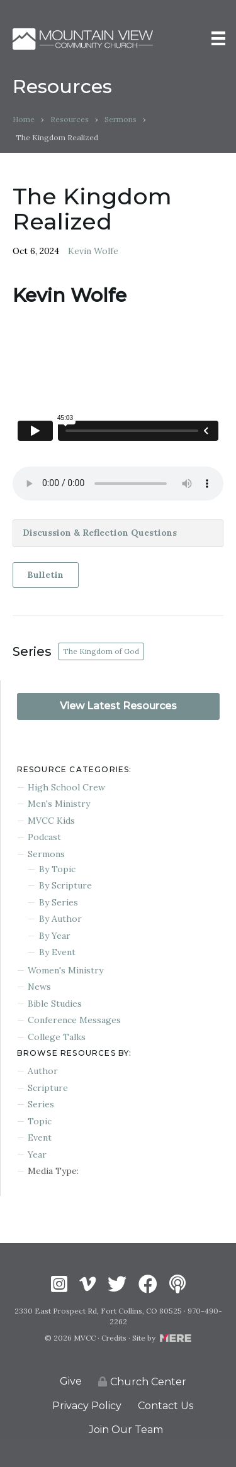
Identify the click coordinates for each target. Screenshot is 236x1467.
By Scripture (65, 885)
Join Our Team (126, 1430)
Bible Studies (55, 1003)
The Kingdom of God (101, 651)
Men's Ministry (59, 803)
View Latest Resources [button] (118, 706)
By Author (60, 918)
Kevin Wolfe (93, 251)
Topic (40, 1121)
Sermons (120, 119)
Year (37, 1154)
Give (71, 1381)
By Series (58, 902)
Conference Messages (74, 1020)
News (39, 986)
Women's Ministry (65, 970)
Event (40, 1137)
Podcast (44, 837)
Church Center (142, 1382)
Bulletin (45, 574)
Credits (113, 1337)
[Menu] (218, 38)
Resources (69, 119)
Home (24, 119)
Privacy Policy (86, 1406)
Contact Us (165, 1406)
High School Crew (66, 787)
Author (43, 1071)
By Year (54, 935)
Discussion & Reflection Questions (100, 532)
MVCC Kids (51, 820)
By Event (57, 952)
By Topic (57, 869)
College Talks (57, 1037)
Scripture (48, 1087)
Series (41, 1104)
